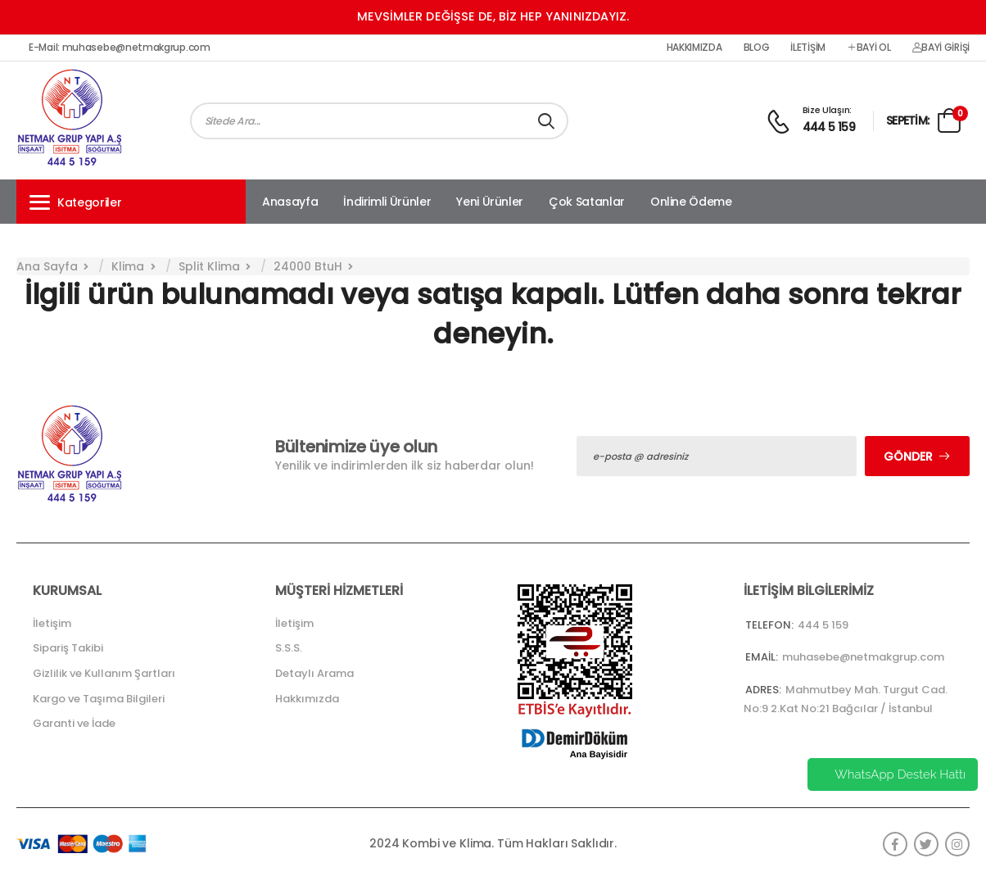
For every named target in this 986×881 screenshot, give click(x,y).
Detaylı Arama (314, 673)
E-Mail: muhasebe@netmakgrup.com (119, 47)
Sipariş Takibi (68, 648)
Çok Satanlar (587, 201)
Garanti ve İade (74, 723)
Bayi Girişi (941, 47)
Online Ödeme (691, 201)
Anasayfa (290, 201)
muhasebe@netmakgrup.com (863, 657)
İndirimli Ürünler (387, 201)
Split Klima (209, 266)
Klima (127, 266)
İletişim (807, 47)
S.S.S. (288, 648)
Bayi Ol (869, 47)
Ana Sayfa (47, 266)
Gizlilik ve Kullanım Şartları (104, 673)
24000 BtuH (308, 266)
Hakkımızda (694, 47)
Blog (757, 47)
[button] (131, 201)
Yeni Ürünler (489, 201)
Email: (761, 657)
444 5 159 (829, 127)
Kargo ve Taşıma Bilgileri (99, 698)
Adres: (763, 689)
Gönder (908, 456)
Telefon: (769, 625)
